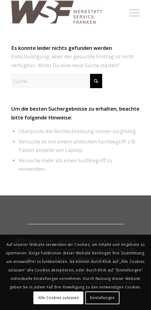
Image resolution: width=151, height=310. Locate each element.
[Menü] (131, 12)
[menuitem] (131, 12)
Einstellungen (102, 297)
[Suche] (56, 81)
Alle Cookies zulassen (58, 297)
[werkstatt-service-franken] (62, 12)
